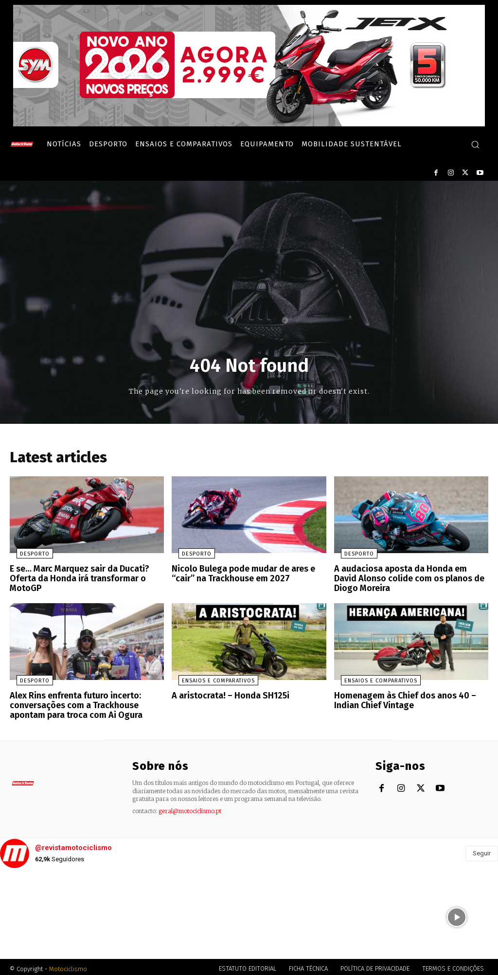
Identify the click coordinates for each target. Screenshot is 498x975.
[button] (475, 144)
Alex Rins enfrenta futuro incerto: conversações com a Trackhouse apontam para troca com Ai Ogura (71, 703)
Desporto (28, 557)
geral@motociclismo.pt (190, 807)
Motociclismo (68, 965)
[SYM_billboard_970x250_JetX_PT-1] (249, 124)
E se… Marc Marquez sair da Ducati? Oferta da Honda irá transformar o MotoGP (75, 580)
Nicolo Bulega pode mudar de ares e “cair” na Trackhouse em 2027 (239, 576)
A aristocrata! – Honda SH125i (226, 694)
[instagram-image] (41, 913)
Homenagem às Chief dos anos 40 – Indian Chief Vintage (400, 699)
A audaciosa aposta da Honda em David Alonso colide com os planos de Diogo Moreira (407, 580)
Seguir (482, 849)
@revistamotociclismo (73, 844)
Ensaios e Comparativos (211, 680)
